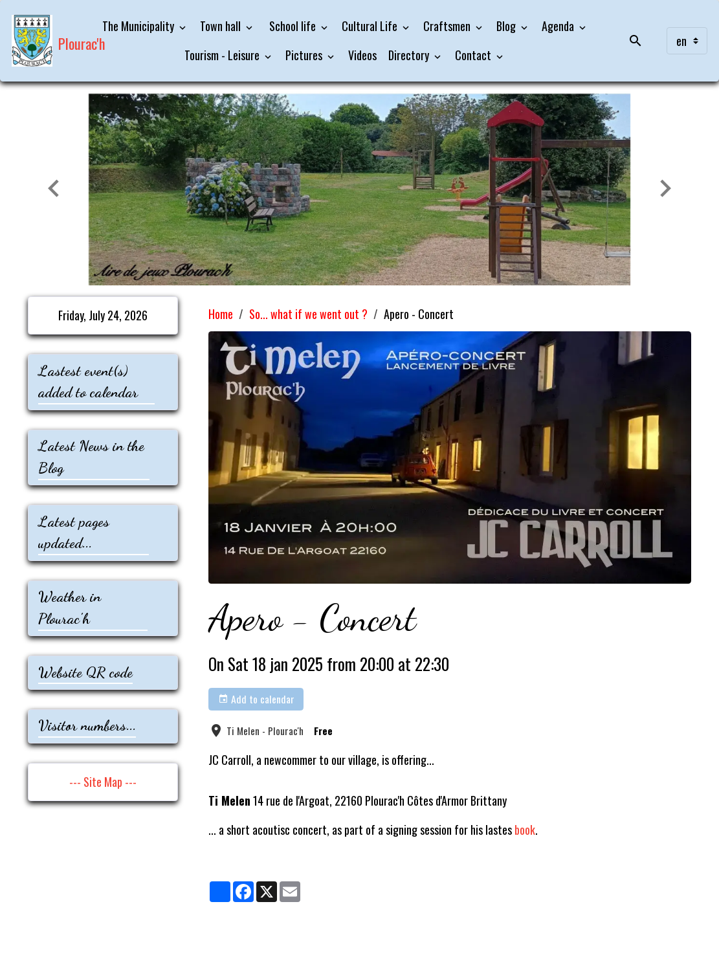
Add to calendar (256, 699)
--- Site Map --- (103, 781)
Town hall (221, 25)
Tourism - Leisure (223, 55)
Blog (507, 25)
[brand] (43, 41)
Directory (410, 55)
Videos (362, 55)
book (524, 829)
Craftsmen (448, 25)
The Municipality (139, 25)
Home (220, 313)
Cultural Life (371, 25)
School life (292, 25)
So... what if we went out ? (308, 313)
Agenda (559, 25)
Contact (474, 55)
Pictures (305, 55)
